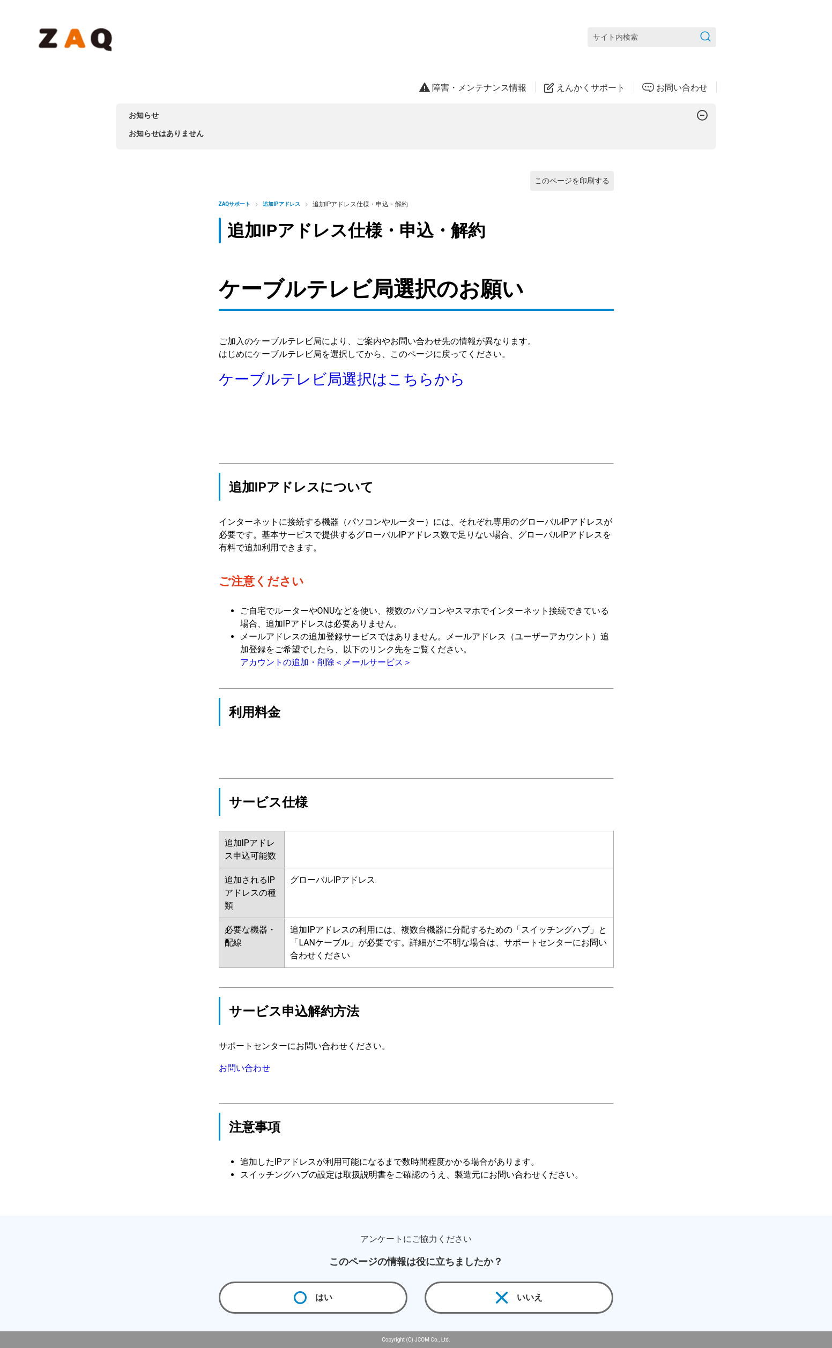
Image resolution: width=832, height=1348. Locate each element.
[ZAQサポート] (77, 38)
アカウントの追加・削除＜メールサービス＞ (326, 662)
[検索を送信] (705, 37)
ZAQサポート (235, 204)
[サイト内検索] (652, 37)
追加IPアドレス (281, 204)
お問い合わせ (244, 1068)
